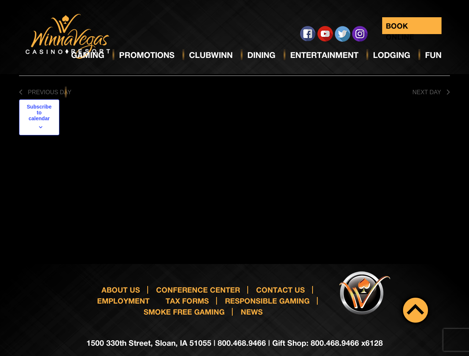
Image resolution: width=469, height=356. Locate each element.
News (252, 311)
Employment (123, 300)
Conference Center (198, 289)
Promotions (146, 55)
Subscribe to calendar (39, 112)
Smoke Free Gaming (184, 311)
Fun (433, 55)
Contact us (280, 289)
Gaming (87, 55)
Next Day (431, 92)
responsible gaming (267, 300)
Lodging (391, 55)
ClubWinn (211, 55)
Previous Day (45, 92)
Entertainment (324, 55)
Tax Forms (187, 300)
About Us (120, 289)
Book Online (400, 27)
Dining (261, 55)
